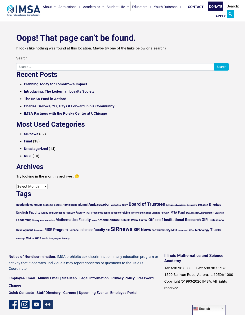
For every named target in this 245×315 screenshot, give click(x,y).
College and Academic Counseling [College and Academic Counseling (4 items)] (181, 205)
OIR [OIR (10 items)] (205, 220)
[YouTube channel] (36, 304)
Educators (142, 6)
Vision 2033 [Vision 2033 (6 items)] (33, 238)
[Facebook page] (13, 304)
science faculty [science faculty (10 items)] (92, 230)
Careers (69, 292)
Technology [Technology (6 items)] (202, 230)
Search (22, 58)
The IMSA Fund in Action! (45, 99)
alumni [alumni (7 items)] (83, 204)
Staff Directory (49, 292)
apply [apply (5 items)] (125, 204)
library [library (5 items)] (35, 220)
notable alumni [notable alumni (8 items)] (109, 220)
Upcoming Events (93, 292)
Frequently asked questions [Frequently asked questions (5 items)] (106, 212)
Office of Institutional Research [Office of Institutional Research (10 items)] (174, 220)
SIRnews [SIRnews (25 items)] (121, 229)
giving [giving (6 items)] (126, 212)
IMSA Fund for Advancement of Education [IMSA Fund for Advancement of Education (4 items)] (205, 213)
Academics (94, 6)
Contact (195, 7)
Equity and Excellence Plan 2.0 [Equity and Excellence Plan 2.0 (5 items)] (58, 212)
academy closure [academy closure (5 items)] (52, 204)
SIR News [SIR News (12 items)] (142, 229)
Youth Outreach (168, 6)
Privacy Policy (123, 278)
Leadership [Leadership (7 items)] (23, 220)
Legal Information (94, 278)
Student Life (118, 6)
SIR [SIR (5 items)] (108, 230)
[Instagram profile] (25, 304)
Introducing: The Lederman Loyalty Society (59, 91)
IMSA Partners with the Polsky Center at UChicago (65, 113)
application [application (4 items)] (116, 205)
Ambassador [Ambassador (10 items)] (99, 204)
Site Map (69, 278)
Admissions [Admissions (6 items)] (70, 204)
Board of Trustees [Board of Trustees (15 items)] (147, 204)
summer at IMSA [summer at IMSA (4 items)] (186, 230)
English (202, 309)
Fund (28, 141)
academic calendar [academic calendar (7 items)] (29, 204)
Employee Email (22, 278)
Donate (215, 7)
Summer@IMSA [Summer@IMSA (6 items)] (167, 230)
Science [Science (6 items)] (74, 230)
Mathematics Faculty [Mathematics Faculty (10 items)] (73, 220)
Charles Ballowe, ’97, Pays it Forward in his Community (69, 106)
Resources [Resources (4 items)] (38, 230)
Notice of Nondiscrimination (32, 256)
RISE (28, 156)
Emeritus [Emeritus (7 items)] (215, 204)
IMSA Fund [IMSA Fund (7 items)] (177, 212)
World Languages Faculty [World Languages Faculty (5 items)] (55, 238)
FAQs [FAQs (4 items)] (88, 213)
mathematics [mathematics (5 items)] (47, 220)
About (49, 6)
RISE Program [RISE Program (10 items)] (56, 230)
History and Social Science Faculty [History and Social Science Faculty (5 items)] (150, 212)
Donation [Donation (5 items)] (203, 204)
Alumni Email (48, 278)
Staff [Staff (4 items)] (154, 230)
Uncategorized (36, 148)
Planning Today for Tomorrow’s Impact (55, 84)
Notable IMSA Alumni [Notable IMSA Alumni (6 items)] (134, 220)
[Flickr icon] (48, 304)
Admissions (69, 6)
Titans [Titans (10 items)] (215, 230)
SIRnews (31, 134)
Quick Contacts (21, 292)
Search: (233, 6)
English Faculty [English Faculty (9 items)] (28, 212)
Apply (221, 16)
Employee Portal (123, 292)
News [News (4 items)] (94, 220)
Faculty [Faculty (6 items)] (80, 212)
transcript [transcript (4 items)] (20, 238)
